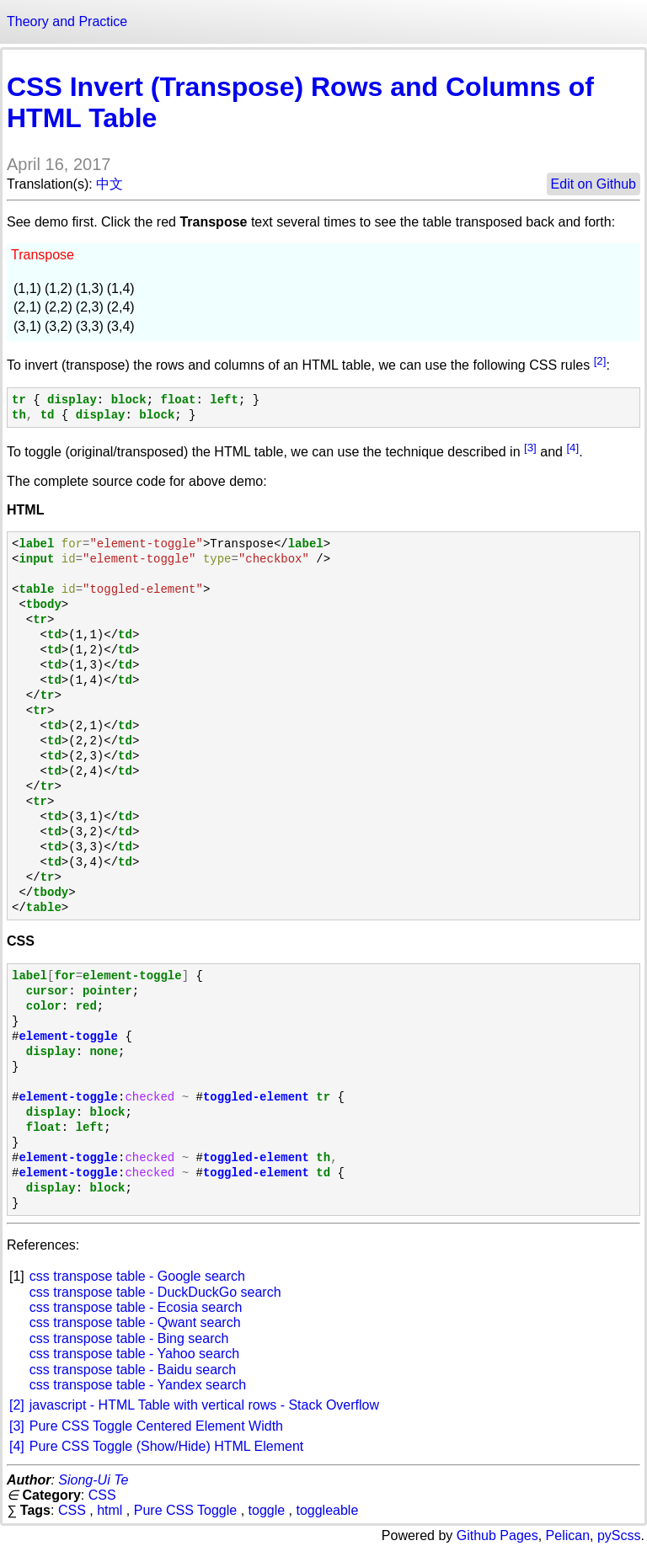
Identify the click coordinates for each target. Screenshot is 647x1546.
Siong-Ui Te (93, 1480)
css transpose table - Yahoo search (134, 1353)
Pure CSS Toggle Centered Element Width (156, 1426)
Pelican (568, 1535)
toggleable (327, 1510)
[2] (600, 361)
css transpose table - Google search (137, 1276)
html (109, 1510)
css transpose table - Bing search (129, 1338)
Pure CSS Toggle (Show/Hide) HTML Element (166, 1446)
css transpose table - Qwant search (135, 1322)
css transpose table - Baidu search (132, 1369)
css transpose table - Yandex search (137, 1385)
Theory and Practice (67, 21)
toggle (267, 1510)
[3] (530, 447)
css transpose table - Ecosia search (136, 1307)
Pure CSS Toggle (185, 1510)
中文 (109, 184)
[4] (572, 447)
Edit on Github (593, 184)
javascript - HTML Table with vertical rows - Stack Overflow (204, 1405)
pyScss (619, 1535)
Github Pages (497, 1535)
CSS (102, 1495)
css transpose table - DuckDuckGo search (155, 1292)
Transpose (42, 255)
